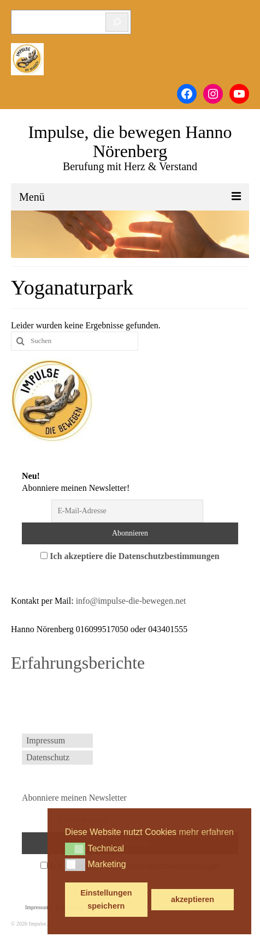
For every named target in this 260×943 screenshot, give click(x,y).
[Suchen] (116, 22)
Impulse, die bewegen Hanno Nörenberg (130, 141)
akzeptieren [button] (192, 899)
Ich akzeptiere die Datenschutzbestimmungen (134, 556)
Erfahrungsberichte (78, 662)
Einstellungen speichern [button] (106, 899)
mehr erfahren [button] (206, 832)
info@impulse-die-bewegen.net (131, 600)
